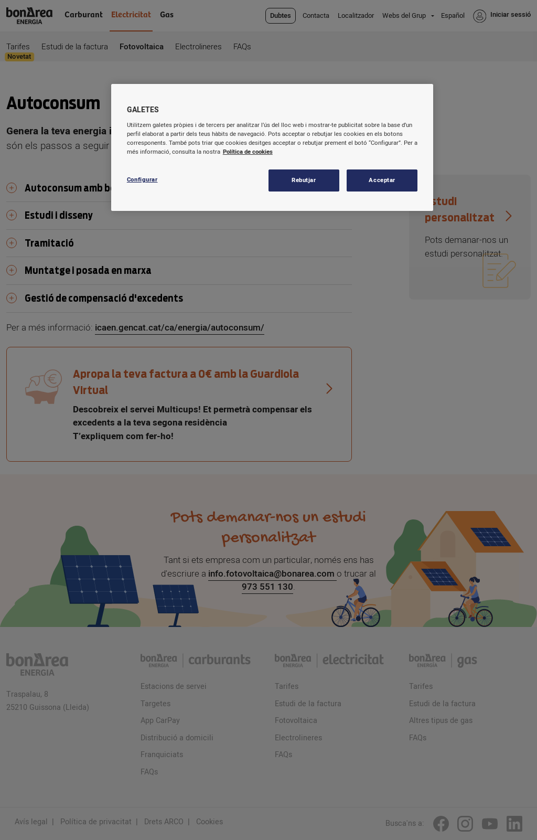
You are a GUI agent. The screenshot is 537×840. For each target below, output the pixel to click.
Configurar (142, 179)
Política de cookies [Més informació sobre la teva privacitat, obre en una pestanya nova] (248, 151)
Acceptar (382, 180)
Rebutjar (304, 180)
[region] (272, 147)
